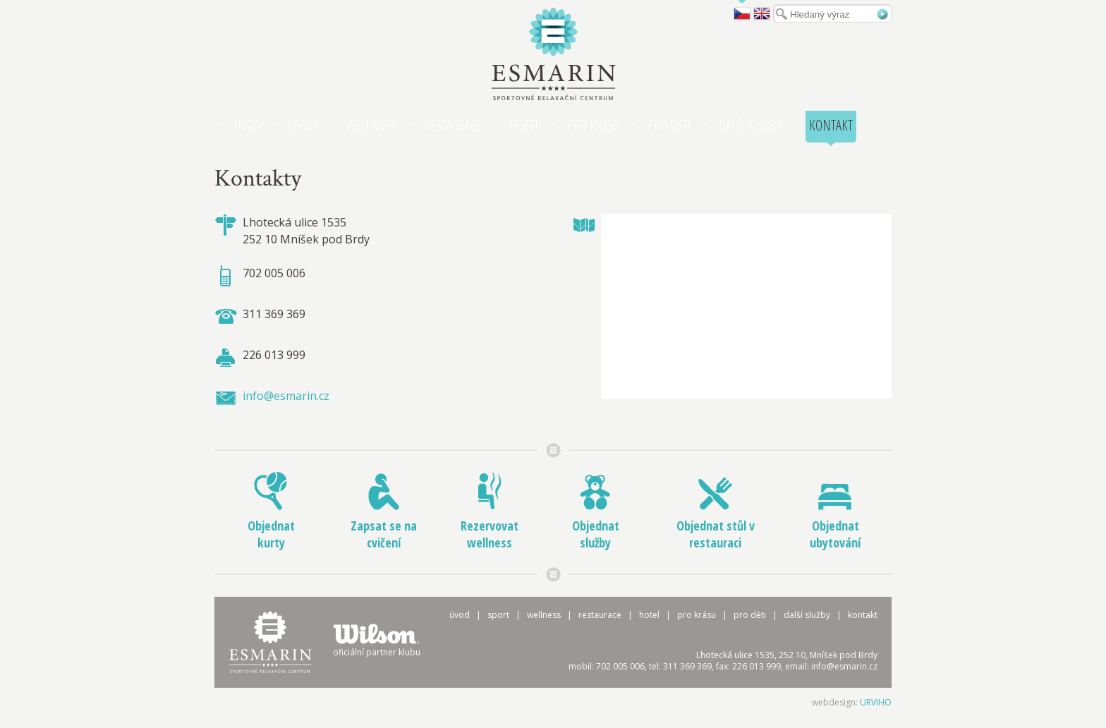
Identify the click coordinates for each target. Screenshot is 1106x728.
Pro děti (669, 125)
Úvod (247, 125)
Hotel (524, 125)
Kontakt (831, 125)
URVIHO (876, 702)
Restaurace (453, 125)
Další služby (750, 125)
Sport (303, 125)
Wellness (371, 125)
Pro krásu (593, 125)
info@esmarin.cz (286, 396)
